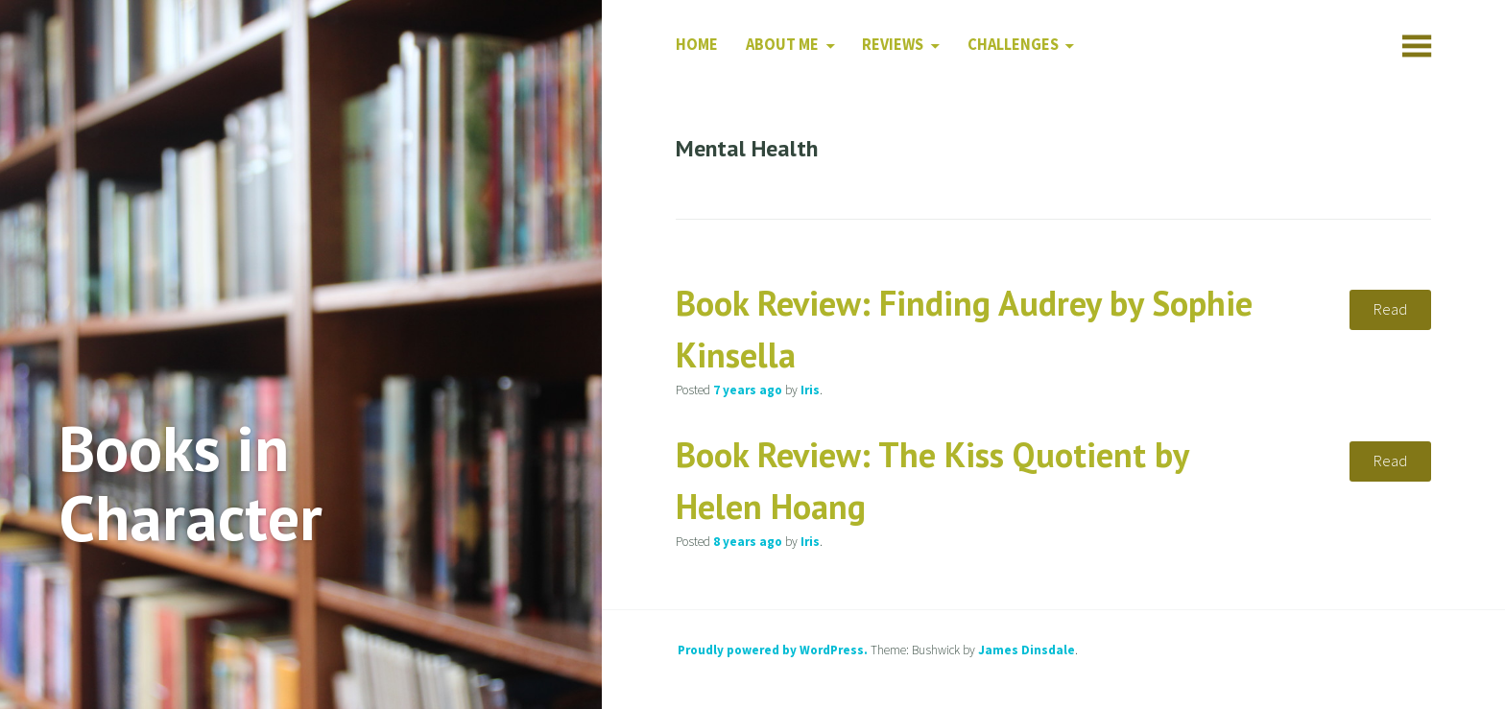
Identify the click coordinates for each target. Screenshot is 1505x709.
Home (697, 45)
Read (1390, 309)
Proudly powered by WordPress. (773, 650)
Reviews (892, 45)
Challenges (1013, 45)
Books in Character (190, 482)
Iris (810, 390)
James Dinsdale (1026, 650)
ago (747, 390)
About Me (782, 45)
